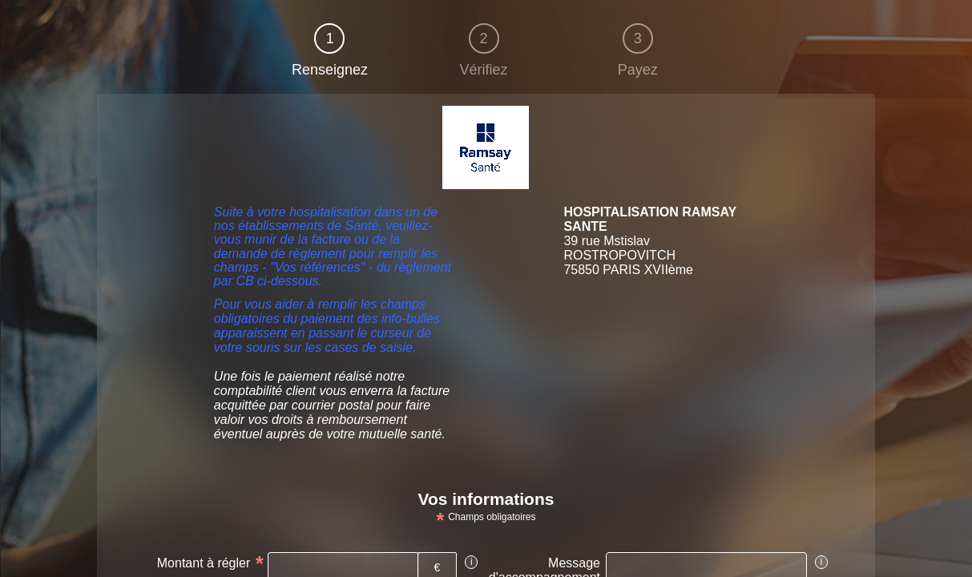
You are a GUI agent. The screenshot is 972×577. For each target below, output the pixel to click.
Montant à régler (204, 563)
